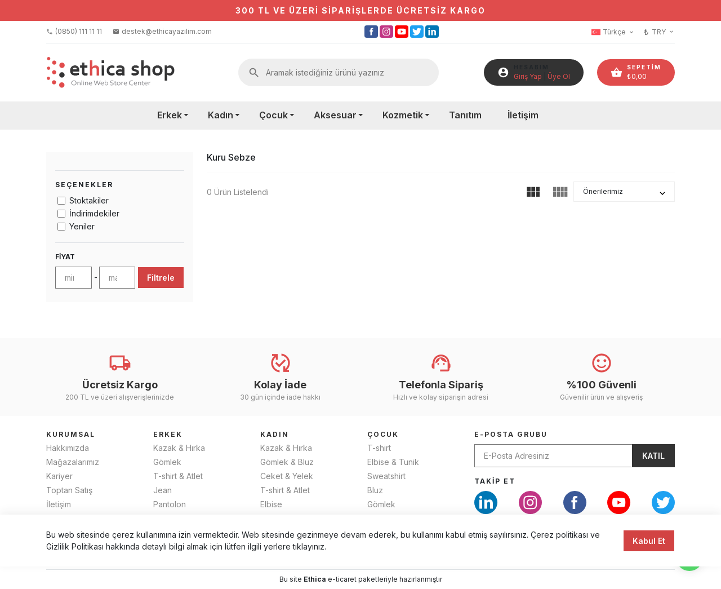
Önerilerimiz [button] (603, 191)
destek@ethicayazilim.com (162, 31)
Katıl (653, 455)
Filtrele (161, 277)
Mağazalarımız (72, 462)
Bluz (375, 490)
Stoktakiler (89, 200)
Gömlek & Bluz (287, 462)
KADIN (274, 434)
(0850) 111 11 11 (74, 31)
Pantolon (169, 504)
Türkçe (613, 32)
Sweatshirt (386, 476)
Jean (162, 490)
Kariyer (59, 476)
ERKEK (168, 434)
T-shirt (379, 448)
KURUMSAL (70, 434)
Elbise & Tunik (393, 462)
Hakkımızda (67, 448)
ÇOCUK (383, 434)
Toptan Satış (69, 490)
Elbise (271, 504)
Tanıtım (465, 115)
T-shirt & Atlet (178, 476)
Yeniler (82, 226)
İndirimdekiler (94, 213)
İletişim (523, 115)
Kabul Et (649, 548)
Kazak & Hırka (179, 448)
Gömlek (167, 462)
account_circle (503, 72)
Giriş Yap (528, 76)
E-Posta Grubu (511, 434)
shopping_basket (616, 72)
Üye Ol (559, 76)
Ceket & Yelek (286, 476)
